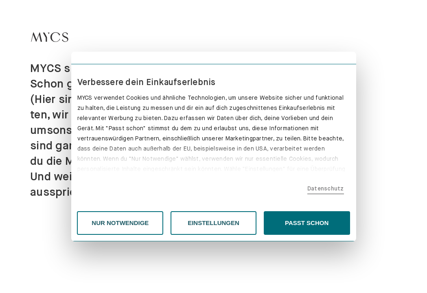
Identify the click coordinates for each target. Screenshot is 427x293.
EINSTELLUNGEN (213, 222)
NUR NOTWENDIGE (120, 222)
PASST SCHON (306, 222)
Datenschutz (325, 188)
